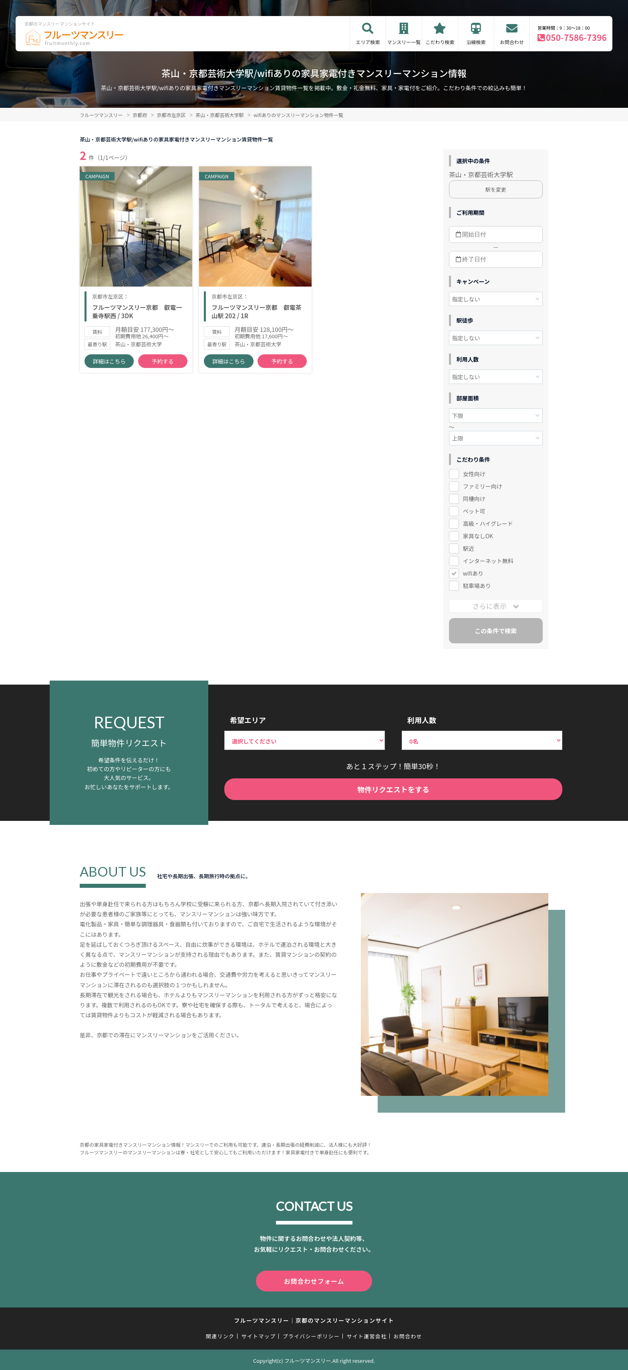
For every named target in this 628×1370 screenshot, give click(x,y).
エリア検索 (368, 41)
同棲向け (474, 499)
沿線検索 (475, 41)
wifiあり (473, 573)
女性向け (474, 474)
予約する (162, 369)
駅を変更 (495, 189)
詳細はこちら (109, 369)
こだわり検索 (439, 41)
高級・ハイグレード (488, 523)
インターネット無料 (488, 561)
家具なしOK (478, 536)
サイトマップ (259, 1334)
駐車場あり (477, 586)
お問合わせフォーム (314, 1280)
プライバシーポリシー (311, 1334)
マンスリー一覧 (404, 41)
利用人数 (421, 720)
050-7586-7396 (576, 37)
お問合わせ (512, 41)
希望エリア (248, 720)
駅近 (468, 548)
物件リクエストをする (393, 789)
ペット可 (474, 511)
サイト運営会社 (366, 1334)
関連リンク (220, 1334)
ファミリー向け (482, 486)
